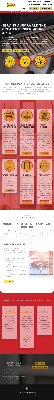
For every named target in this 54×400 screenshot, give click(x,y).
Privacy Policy (25, 392)
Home (29, 2)
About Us (37, 2)
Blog (35, 392)
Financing (47, 5)
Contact (31, 392)
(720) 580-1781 (46, 8)
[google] (27, 388)
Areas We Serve (34, 5)
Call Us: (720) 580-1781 (21, 50)
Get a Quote (33, 8)
